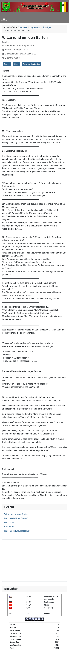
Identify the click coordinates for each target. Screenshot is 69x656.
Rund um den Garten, (31, 64)
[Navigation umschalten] (4, 19)
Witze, (16, 64)
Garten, (7, 64)
